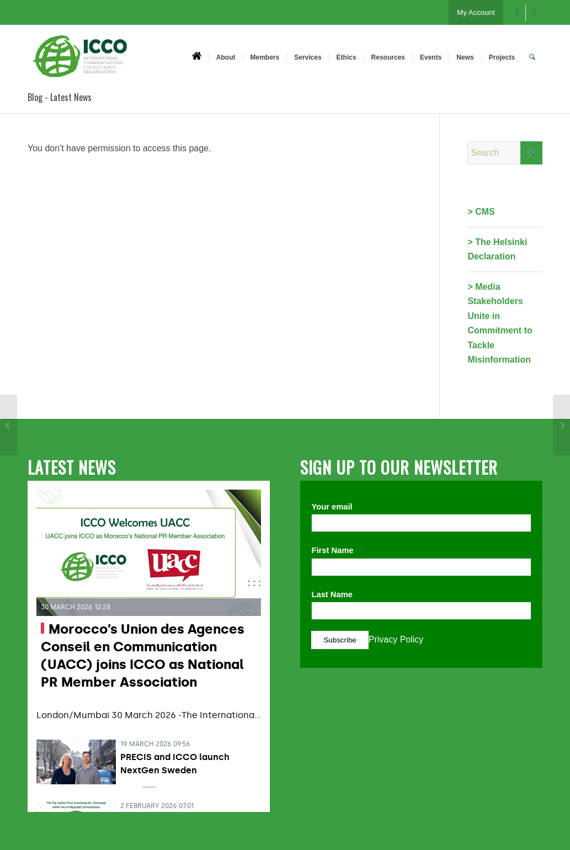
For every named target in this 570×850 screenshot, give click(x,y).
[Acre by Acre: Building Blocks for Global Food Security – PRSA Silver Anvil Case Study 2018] (8, 425)
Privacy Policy (396, 639)
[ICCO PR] (80, 62)
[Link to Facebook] (517, 12)
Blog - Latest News (60, 97)
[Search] (532, 56)
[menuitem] (197, 56)
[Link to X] (534, 12)
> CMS (480, 211)
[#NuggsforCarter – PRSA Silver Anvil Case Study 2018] (561, 425)
